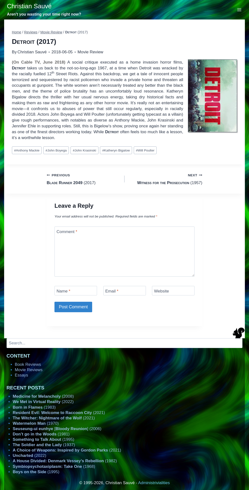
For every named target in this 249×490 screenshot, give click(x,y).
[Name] (75, 290)
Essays (21, 375)
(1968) (54, 466)
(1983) (34, 407)
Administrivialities (154, 483)
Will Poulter (145, 150)
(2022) (43, 401)
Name (64, 291)
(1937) (44, 445)
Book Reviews (28, 364)
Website (161, 291)
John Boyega (56, 150)
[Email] (124, 290)
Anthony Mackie (26, 150)
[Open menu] (239, 9)
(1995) (43, 439)
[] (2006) (57, 428)
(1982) (65, 461)
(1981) (41, 434)
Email (111, 291)
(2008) (43, 396)
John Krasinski (84, 150)
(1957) (165, 178)
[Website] (173, 290)
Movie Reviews (29, 370)
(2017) (83, 178)
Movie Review (90, 52)
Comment (67, 231)
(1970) (36, 423)
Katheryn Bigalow (116, 150)
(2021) (59, 412)
